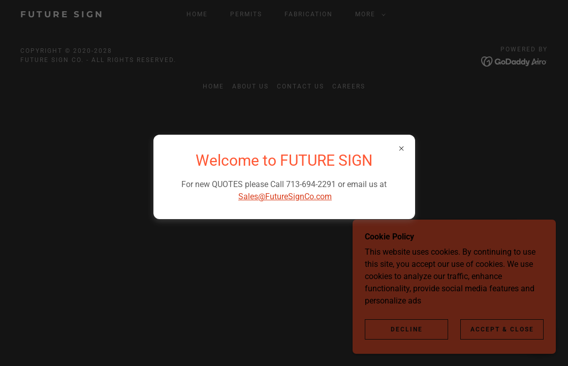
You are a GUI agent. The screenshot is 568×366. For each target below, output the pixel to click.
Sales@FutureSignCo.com (285, 196)
